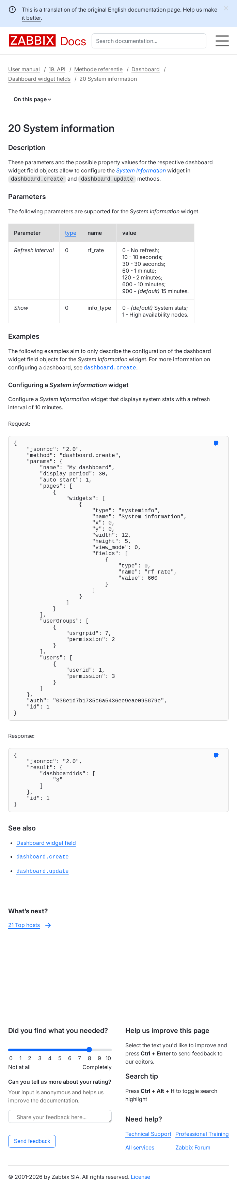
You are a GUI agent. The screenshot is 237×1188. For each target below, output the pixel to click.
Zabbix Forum (192, 1147)
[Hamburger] (222, 40)
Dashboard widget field (46, 915)
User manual (24, 69)
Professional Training (202, 1133)
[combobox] (150, 40)
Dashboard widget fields (39, 78)
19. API (57, 69)
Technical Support (148, 1133)
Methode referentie (98, 69)
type (70, 232)
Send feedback (32, 1141)
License (140, 1176)
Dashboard (145, 69)
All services (139, 1147)
